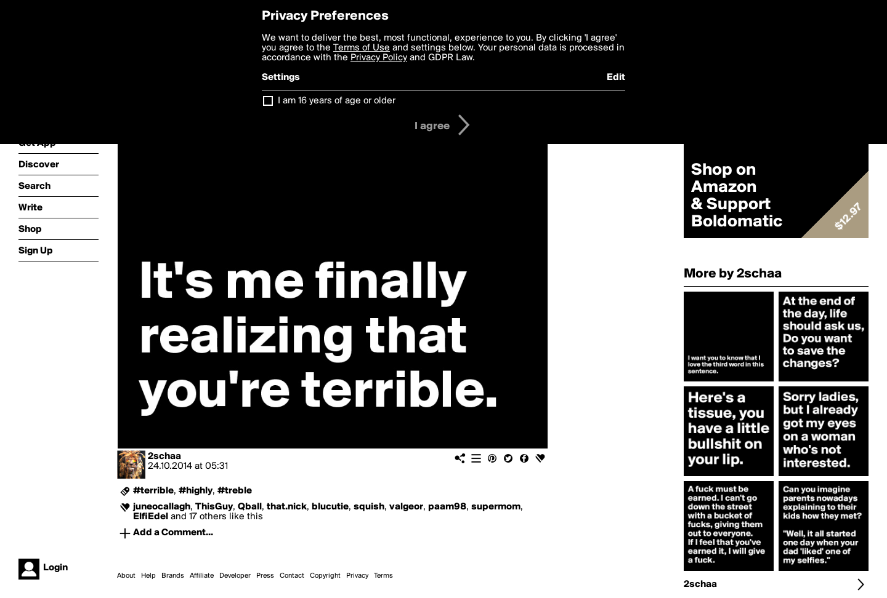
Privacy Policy (378, 58)
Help (148, 576)
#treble (234, 491)
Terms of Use (361, 48)
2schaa (164, 456)
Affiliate (202, 576)
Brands (172, 576)
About (126, 576)
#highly (196, 491)
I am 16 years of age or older (336, 101)
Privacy (357, 576)
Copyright (325, 576)
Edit (616, 77)
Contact (292, 576)
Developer (235, 576)
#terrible (153, 491)
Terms (383, 576)
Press (265, 576)
